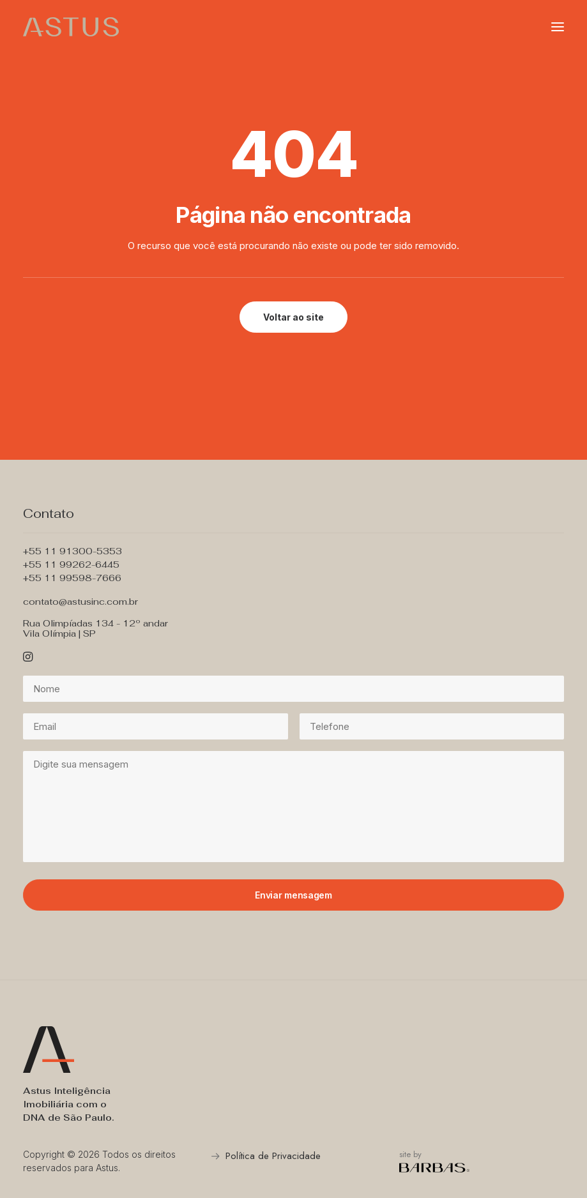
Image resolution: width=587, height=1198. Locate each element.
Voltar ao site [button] (293, 317)
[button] (557, 27)
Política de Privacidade (273, 1156)
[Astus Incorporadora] (71, 26)
